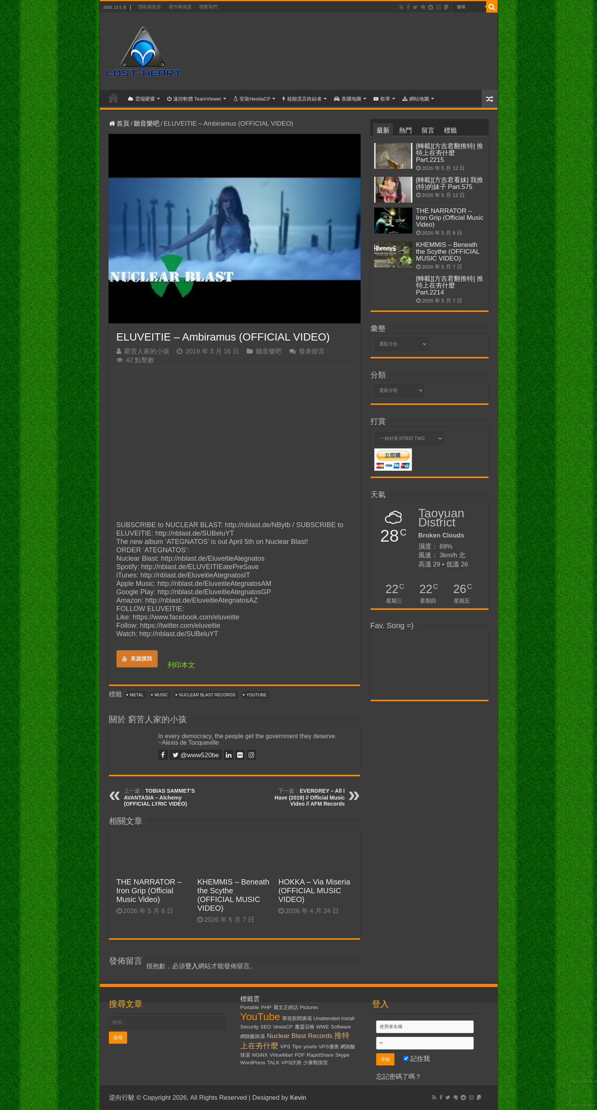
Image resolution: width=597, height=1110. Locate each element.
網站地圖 (415, 99)
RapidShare (319, 1055)
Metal (137, 695)
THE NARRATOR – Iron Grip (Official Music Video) (149, 891)
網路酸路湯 (252, 1036)
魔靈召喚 (304, 1027)
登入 (191, 966)
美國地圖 (347, 99)
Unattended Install (333, 1018)
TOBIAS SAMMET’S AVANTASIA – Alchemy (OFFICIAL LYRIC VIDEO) (159, 797)
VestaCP (283, 1027)
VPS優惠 (329, 1046)
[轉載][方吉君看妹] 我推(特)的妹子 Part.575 (450, 183)
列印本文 (181, 665)
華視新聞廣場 (297, 1018)
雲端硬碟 (141, 99)
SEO (265, 1027)
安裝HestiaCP (251, 99)
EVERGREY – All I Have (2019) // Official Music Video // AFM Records (310, 797)
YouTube (256, 695)
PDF (300, 1055)
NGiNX (260, 1055)
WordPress (252, 1062)
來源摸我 (137, 659)
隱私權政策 (149, 7)
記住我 (417, 1058)
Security (249, 1027)
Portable (249, 1007)
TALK (273, 1062)
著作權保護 (180, 7)
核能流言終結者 (302, 99)
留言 (427, 130)
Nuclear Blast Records (207, 695)
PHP (266, 1007)
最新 (383, 130)
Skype (342, 1055)
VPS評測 (291, 1062)
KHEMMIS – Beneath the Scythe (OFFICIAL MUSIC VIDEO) (233, 895)
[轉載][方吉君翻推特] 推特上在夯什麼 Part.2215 (450, 152)
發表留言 (312, 351)
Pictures (309, 1007)
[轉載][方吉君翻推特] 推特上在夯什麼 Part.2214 (450, 285)
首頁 (113, 98)
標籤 (450, 130)
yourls (310, 1046)
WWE (322, 1027)
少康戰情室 (315, 1062)
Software (341, 1027)
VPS (285, 1046)
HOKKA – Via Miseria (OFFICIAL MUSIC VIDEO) (314, 891)
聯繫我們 (208, 7)
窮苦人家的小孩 (146, 351)
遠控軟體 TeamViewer (194, 99)
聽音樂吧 (147, 123)
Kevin (298, 1097)
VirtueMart (281, 1055)
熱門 (405, 130)
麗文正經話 (285, 1007)
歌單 (382, 99)
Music (161, 695)
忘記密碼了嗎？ (398, 1076)
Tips (297, 1046)
